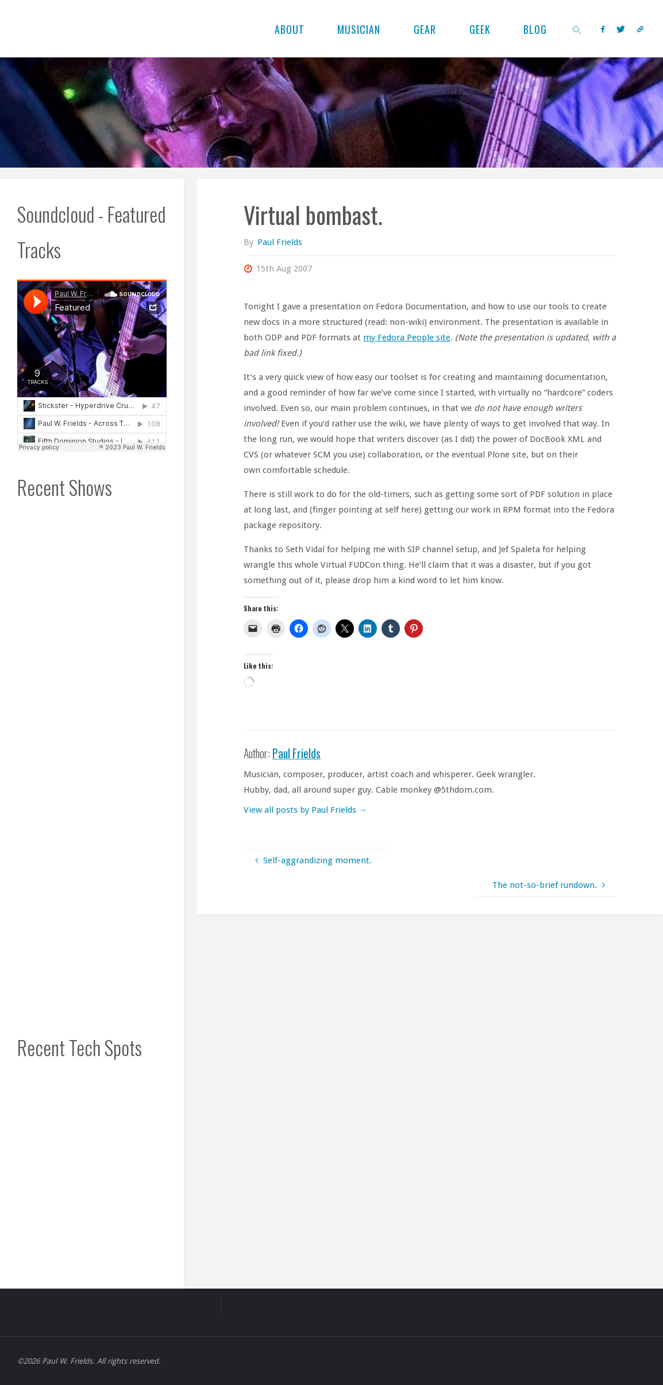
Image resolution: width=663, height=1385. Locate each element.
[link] (577, 28)
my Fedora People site (406, 337)
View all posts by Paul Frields (305, 810)
